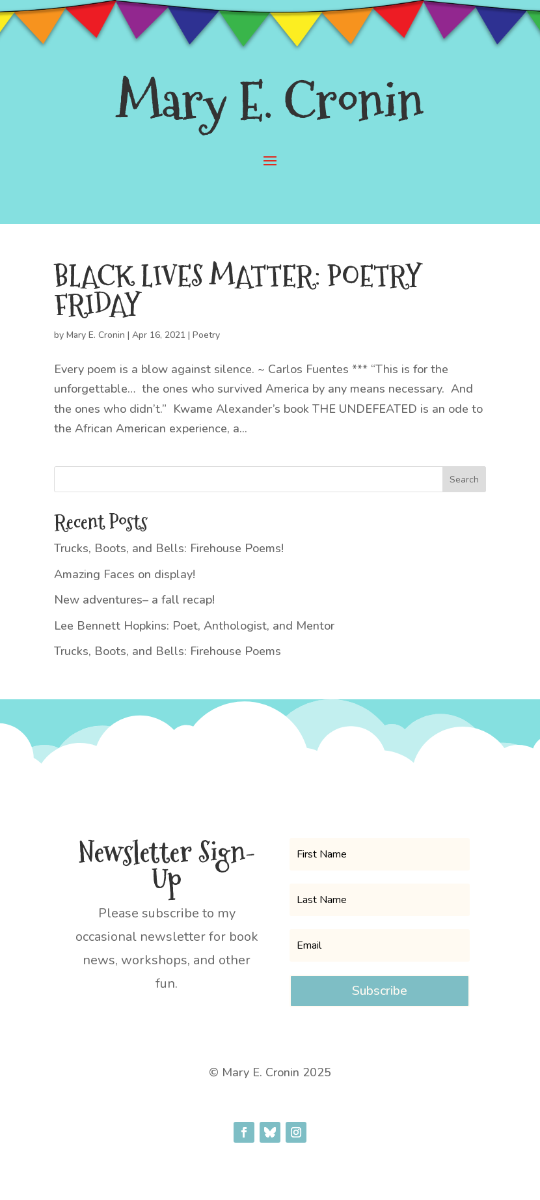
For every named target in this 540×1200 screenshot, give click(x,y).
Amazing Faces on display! (124, 574)
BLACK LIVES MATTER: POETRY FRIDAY (238, 290)
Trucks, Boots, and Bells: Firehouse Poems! (169, 548)
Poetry (206, 335)
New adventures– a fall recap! (134, 599)
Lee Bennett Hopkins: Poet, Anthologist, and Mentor (194, 626)
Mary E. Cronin (95, 335)
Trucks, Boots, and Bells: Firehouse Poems (167, 651)
